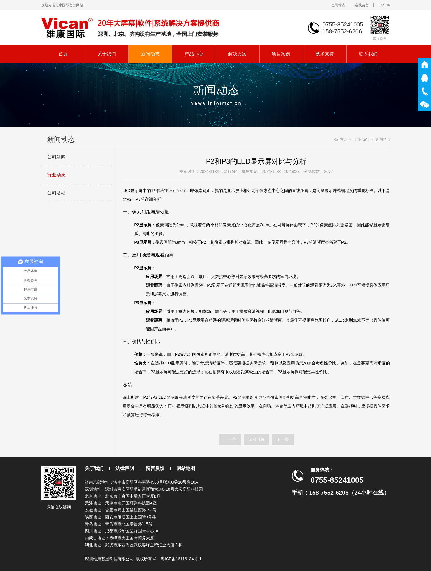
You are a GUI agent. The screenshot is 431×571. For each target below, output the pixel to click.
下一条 (283, 439)
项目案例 (281, 53)
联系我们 (368, 53)
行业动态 (56, 174)
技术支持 (324, 53)
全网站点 (338, 5)
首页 (63, 53)
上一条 (230, 439)
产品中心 (194, 53)
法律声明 (124, 468)
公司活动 (56, 192)
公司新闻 (56, 156)
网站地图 (185, 468)
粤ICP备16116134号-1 (181, 558)
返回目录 (256, 439)
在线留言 (362, 5)
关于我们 (106, 53)
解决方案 (237, 53)
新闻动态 (150, 53)
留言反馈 (155, 468)
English (384, 5)
